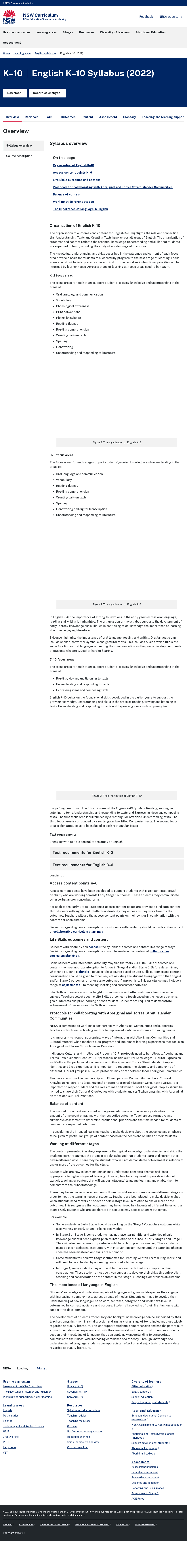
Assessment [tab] (108, 117)
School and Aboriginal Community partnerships (151, 1417)
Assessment (140, 1462)
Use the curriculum (16, 1381)
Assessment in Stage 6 (145, 1493)
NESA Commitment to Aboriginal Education (156, 1424)
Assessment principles (144, 1466)
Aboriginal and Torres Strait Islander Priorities (152, 1435)
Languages (9, 1447)
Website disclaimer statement (92, 1524)
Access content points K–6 (72, 172)
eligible (83, 972)
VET (5, 1452)
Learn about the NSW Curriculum (22, 1386)
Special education (142, 1397)
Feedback (146, 16)
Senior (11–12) (75, 1397)
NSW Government (145, 1524)
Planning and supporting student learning (27, 1397)
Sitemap (7, 1524)
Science (7, 1420)
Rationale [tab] (32, 117)
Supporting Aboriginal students (149, 1402)
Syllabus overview (19, 145)
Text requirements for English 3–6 (83, 865)
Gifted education (141, 1386)
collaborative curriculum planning (77, 931)
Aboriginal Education (146, 1411)
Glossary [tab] (129, 117)
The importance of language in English (80, 209)
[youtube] (61, 1367)
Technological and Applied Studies (23, 1426)
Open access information (54, 1524)
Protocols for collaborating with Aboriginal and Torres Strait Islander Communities (113, 187)
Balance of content (67, 194)
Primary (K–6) (75, 1386)
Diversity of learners (146, 1381)
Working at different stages (73, 202)
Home (6, 53)
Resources (75, 1405)
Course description (19, 156)
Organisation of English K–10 (73, 165)
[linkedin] (57, 1367)
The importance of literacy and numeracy (27, 1391)
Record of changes (78, 1436)
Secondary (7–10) (77, 1391)
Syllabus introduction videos (83, 1410)
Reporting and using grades (147, 1488)
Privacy (41, 1368)
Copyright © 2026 (13, 1533)
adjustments (71, 985)
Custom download (77, 1447)
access (94, 947)
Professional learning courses (84, 1431)
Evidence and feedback (145, 1482)
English (7, 1410)
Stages (72, 1381)
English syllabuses (45, 53)
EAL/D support (140, 1391)
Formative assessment (144, 1472)
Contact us (122, 1524)
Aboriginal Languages (144, 1448)
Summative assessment (145, 1477)
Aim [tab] (49, 117)
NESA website (168, 16)
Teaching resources (79, 1420)
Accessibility (26, 1524)
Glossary (72, 1426)
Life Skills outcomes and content (76, 180)
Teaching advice (77, 1415)
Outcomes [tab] (68, 117)
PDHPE (7, 1442)
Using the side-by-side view (83, 1442)
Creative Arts (11, 1436)
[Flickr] (68, 1367)
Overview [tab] (12, 118)
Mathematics (10, 1415)
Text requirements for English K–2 (83, 852)
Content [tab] (87, 117)
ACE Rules (137, 1498)
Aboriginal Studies (142, 1453)
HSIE (6, 1431)
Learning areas (22, 53)
